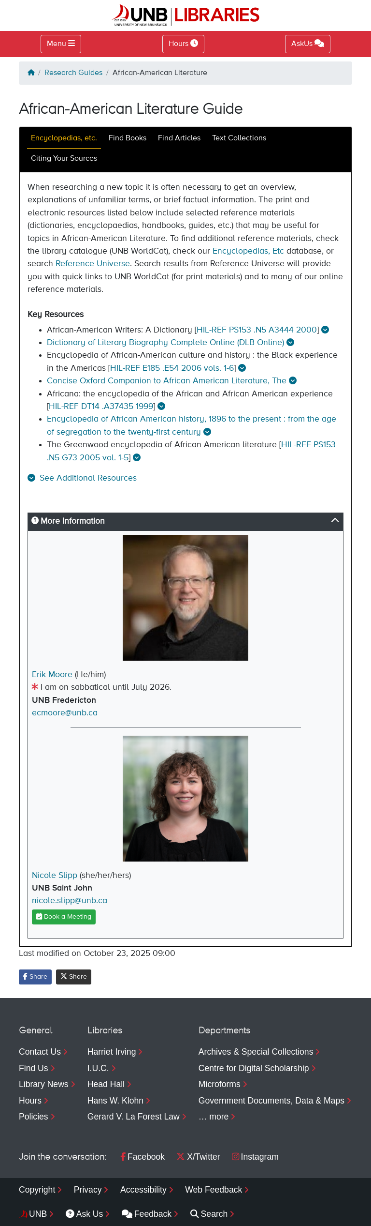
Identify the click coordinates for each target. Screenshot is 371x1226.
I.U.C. (98, 1068)
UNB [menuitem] (38, 1214)
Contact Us (40, 1052)
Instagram (255, 1157)
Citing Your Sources (64, 159)
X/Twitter (198, 1157)
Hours (30, 1100)
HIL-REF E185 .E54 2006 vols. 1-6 (172, 368)
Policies (33, 1116)
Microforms (220, 1084)
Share (35, 976)
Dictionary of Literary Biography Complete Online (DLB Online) (165, 342)
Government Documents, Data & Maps (271, 1100)
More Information (68, 521)
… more (214, 1116)
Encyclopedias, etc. (64, 138)
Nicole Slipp (54, 875)
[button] (82, 478)
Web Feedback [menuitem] (213, 1190)
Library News (44, 1084)
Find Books (127, 138)
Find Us (33, 1068)
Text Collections (239, 138)
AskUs (307, 43)
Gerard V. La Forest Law (133, 1116)
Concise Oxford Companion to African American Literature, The (166, 381)
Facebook (142, 1157)
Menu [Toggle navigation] (56, 44)
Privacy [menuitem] (88, 1190)
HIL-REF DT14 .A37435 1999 (101, 406)
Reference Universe (93, 263)
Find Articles (179, 138)
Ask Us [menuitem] (84, 1214)
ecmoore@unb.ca (65, 713)
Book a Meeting (63, 916)
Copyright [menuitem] (37, 1190)
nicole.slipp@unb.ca (69, 900)
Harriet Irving (111, 1052)
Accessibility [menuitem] (143, 1190)
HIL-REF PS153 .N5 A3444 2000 (257, 330)
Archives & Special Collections (256, 1052)
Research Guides (73, 73)
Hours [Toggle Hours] (183, 43)
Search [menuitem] (209, 1214)
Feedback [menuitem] (146, 1214)
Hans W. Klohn (115, 1100)
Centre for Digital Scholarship (254, 1068)
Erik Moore (52, 674)
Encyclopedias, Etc (248, 251)
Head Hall (106, 1084)
